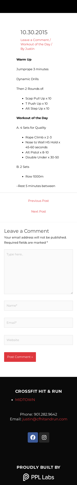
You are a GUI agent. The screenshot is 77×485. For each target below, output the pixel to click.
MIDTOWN (25, 399)
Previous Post (38, 201)
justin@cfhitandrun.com (44, 419)
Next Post (38, 211)
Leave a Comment (35, 40)
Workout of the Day (35, 44)
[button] (38, 5)
